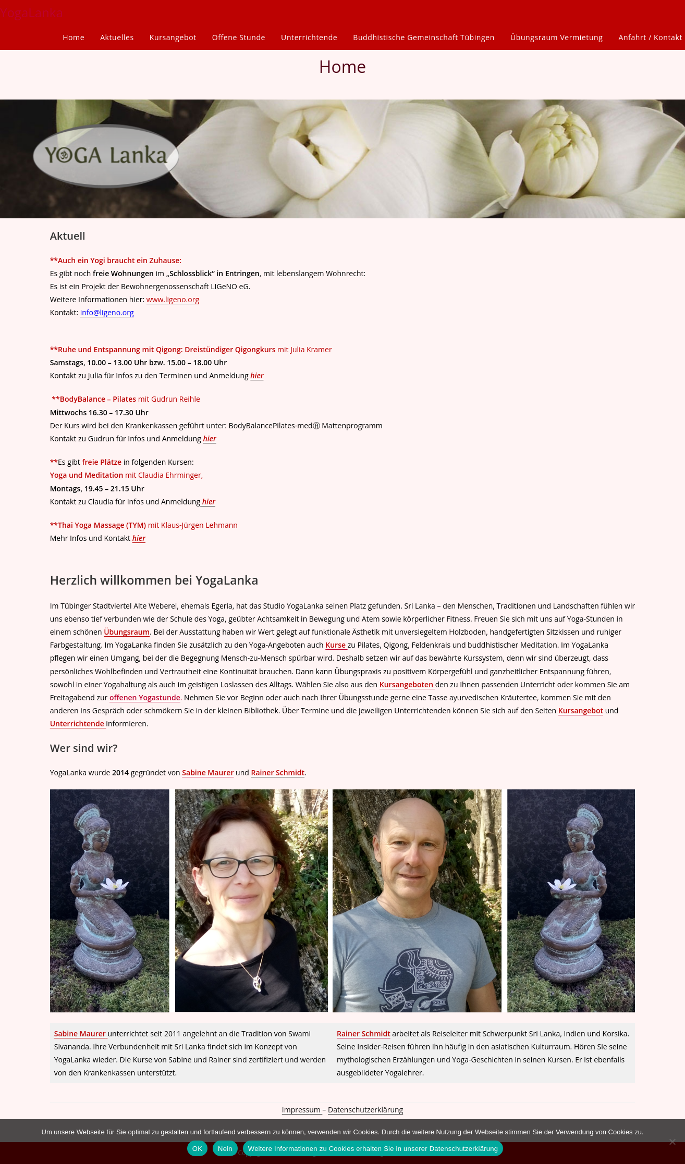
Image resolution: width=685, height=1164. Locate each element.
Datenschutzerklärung (365, 1110)
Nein (225, 1149)
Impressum (302, 1110)
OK (197, 1149)
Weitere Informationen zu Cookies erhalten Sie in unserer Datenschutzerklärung (373, 1149)
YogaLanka (31, 12)
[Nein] (672, 1141)
